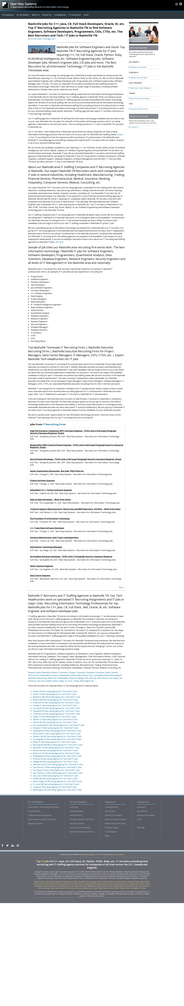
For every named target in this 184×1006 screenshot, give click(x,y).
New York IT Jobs (80, 886)
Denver (114, 672)
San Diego (113, 678)
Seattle (49, 681)
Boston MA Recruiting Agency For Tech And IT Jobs (55, 699)
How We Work (34, 811)
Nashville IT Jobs (55, 886)
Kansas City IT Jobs (119, 884)
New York (52, 678)
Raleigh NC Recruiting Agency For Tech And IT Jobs (55, 761)
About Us (35, 15)
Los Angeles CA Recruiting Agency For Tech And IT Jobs (57, 739)
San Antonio (102, 678)
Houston (54, 675)
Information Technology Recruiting (43, 807)
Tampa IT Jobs (124, 888)
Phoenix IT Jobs (107, 886)
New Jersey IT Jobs (67, 886)
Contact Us (46, 15)
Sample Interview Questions (82, 831)
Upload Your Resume (138, 67)
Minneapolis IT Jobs (41, 886)
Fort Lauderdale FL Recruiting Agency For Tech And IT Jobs (58, 725)
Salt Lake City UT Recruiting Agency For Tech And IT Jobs (58, 764)
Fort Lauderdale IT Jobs (63, 884)
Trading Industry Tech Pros (82, 819)
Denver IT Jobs (39, 884)
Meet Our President (113, 815)
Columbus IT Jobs (133, 882)
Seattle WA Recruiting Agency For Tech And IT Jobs (55, 778)
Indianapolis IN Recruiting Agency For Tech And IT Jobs (57, 730)
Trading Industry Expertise (39, 815)
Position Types (111, 827)
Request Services (35, 823)
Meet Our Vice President (115, 819)
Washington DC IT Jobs (138, 888)
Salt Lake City (90, 678)
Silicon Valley (58, 681)
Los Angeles (98, 675)
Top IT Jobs (43, 861)
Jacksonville (76, 675)
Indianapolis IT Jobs (91, 884)
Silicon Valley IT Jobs (100, 888)
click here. (59, 242)
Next (121, 587)
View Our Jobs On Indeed (139, 98)
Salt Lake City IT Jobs (131, 886)
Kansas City (87, 675)
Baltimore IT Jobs (61, 882)
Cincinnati (80, 672)
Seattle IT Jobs (87, 888)
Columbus (99, 672)
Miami (107, 675)
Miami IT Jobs (145, 884)
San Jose (41, 681)
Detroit (31, 675)
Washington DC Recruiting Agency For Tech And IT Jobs (57, 790)
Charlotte (63, 672)
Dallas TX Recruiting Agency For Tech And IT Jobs (54, 716)
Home (86, 15)
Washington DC (87, 681)
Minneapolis (116, 675)
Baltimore (46, 672)
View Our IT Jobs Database (140, 88)
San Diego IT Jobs (48, 888)
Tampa (76, 681)
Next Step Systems (117, 854)
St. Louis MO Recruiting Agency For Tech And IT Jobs (56, 784)
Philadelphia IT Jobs (94, 886)
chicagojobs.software (93, 854)
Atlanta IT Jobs (39, 882)
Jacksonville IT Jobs (105, 884)
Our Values (110, 811)
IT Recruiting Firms (54, 424)
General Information (146, 815)
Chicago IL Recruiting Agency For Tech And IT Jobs (55, 705)
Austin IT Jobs (49, 882)
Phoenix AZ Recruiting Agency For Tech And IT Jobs (55, 759)
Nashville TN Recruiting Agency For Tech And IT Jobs (56, 747)
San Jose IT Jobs (76, 888)
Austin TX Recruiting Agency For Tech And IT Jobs (54, 694)
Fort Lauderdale (42, 675)
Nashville (32, 678)
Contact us (134, 127)
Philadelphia (62, 678)
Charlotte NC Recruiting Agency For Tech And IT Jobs (56, 702)
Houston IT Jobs (77, 884)
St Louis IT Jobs (113, 888)
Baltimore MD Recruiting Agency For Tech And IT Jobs (56, 697)
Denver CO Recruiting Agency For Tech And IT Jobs (55, 719)
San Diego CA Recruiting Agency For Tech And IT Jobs (56, 770)
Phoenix (72, 678)
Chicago (71, 672)
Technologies (111, 831)
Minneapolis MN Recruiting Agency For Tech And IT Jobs (58, 745)
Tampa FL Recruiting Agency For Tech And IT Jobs (55, 787)
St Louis (68, 681)
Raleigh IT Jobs (118, 886)
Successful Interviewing (80, 827)
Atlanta (31, 672)
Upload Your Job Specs (139, 77)
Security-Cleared (77, 823)
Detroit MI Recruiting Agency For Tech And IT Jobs (55, 722)
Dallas (107, 672)
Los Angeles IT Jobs (133, 884)
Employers (141, 807)
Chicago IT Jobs (95, 882)
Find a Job (74, 807)
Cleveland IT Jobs (120, 882)
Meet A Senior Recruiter (115, 823)
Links (139, 819)
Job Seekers (142, 811)
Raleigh (80, 678)
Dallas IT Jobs (144, 882)
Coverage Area (60, 15)
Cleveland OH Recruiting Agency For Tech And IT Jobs (56, 711)
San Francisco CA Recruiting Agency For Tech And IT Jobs (58, 773)
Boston (55, 672)
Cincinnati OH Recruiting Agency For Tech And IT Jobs (56, 708)
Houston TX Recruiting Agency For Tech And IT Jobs (56, 728)
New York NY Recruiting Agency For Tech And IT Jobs (56, 753)
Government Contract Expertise (42, 819)
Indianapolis (64, 675)
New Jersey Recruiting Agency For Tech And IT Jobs (55, 750)
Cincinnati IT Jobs (108, 882)
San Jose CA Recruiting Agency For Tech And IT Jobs (55, 775)
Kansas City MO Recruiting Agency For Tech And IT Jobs (57, 736)
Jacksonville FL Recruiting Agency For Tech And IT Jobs (57, 733)
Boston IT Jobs (73, 882)
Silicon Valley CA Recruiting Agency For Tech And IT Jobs (57, 781)
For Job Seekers (23, 15)
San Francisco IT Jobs (62, 888)
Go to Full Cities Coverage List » (42, 39)
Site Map (141, 827)
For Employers (8, 15)
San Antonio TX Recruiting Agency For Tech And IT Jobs (57, 767)
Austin (38, 672)
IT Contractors (75, 15)
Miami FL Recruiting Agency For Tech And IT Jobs (54, 742)
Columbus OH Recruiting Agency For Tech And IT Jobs (56, 714)
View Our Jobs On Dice (139, 109)
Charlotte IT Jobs (84, 882)
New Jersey (42, 678)
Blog (107, 835)
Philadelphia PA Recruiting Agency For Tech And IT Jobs (57, 756)
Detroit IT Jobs (50, 884)
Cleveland (90, 672)
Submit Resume (76, 811)
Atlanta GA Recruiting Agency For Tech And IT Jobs (55, 691)
